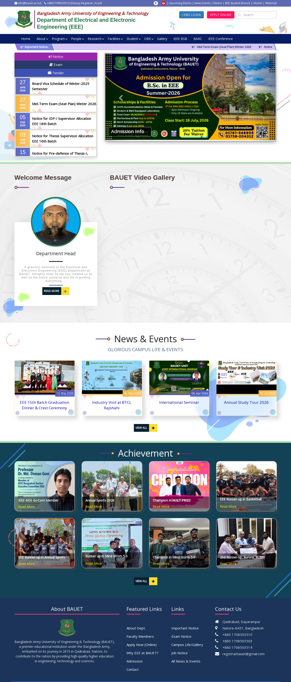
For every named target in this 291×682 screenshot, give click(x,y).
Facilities (114, 38)
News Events (202, 3)
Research (94, 38)
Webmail (271, 3)
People (76, 38)
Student (132, 38)
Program (58, 38)
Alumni (257, 3)
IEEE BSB (180, 38)
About (41, 38)
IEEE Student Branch (237, 3)
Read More (56, 279)
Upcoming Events (180, 3)
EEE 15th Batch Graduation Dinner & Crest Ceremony (44, 393)
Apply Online (220, 15)
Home (25, 38)
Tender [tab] (83, 56)
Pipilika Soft (249, 673)
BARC (197, 38)
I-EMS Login (191, 15)
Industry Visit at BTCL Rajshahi (111, 393)
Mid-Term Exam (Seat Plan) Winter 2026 (64, 87)
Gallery (162, 38)
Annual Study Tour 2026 (246, 390)
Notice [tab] (27, 56)
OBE (147, 38)
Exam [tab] (55, 56)
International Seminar (179, 390)
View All (146, 416)
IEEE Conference (220, 38)
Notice (217, 3)
